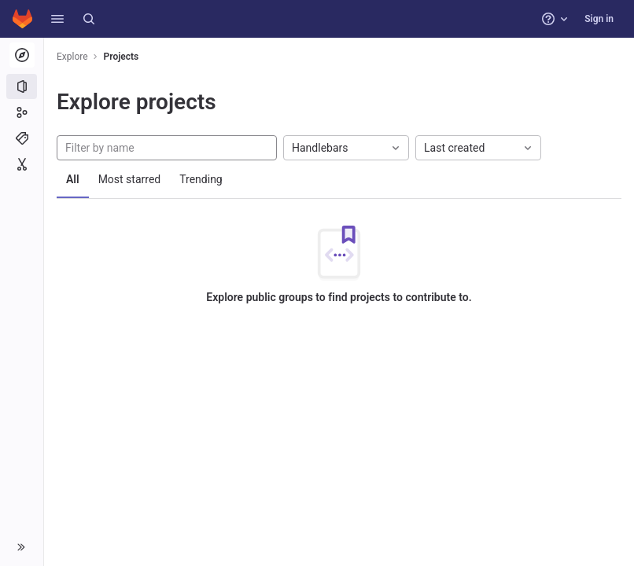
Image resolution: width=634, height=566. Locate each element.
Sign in (599, 18)
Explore (72, 56)
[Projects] (21, 86)
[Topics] (21, 138)
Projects (121, 56)
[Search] (88, 18)
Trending (201, 179)
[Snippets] (21, 164)
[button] (57, 18)
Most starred (129, 179)
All (72, 179)
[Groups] (21, 112)
